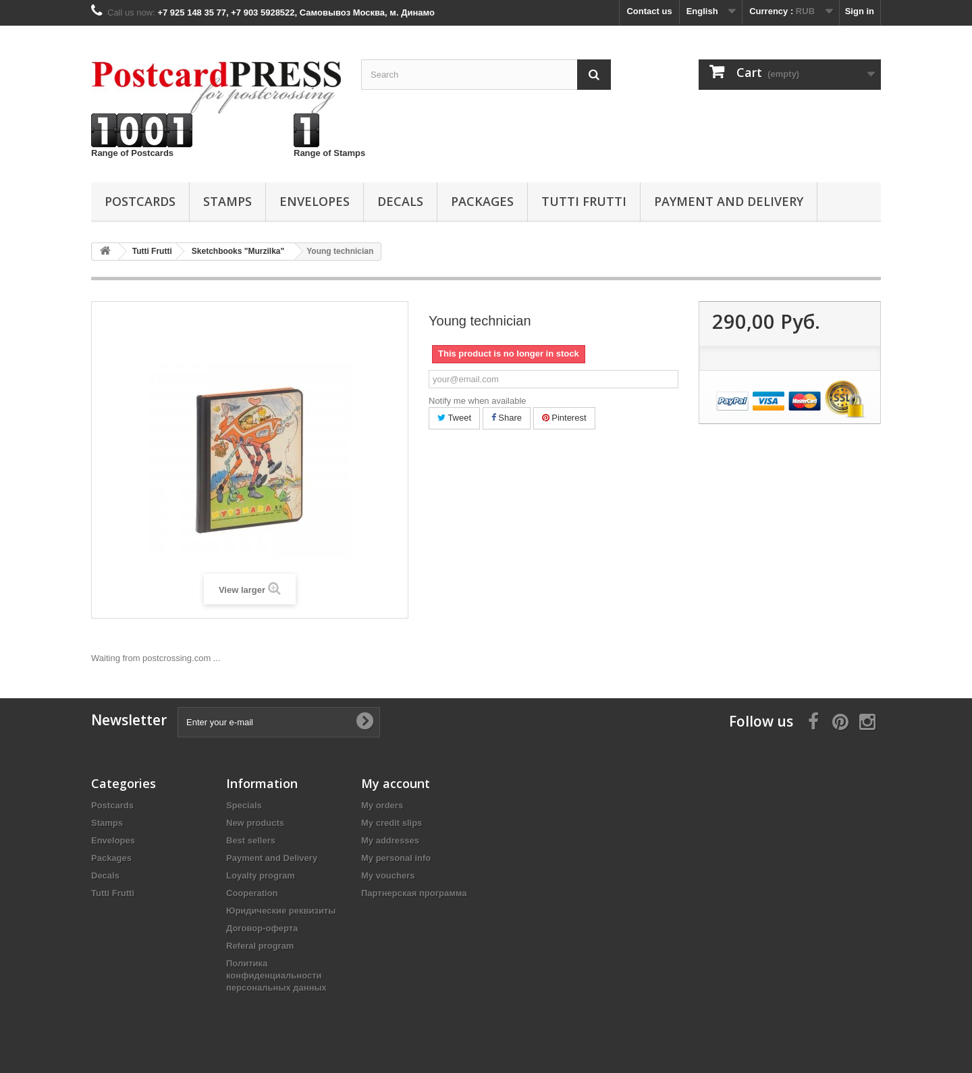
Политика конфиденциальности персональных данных (276, 975)
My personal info (396, 858)
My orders (382, 805)
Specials (244, 805)
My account (395, 783)
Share (506, 418)
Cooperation (252, 893)
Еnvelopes (314, 201)
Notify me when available (477, 401)
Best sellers (250, 840)
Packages (482, 201)
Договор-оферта (262, 928)
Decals (400, 201)
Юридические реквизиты (280, 911)
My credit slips (391, 823)
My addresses (390, 840)
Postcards (140, 201)
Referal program (260, 946)
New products (255, 823)
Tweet (454, 418)
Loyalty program (260, 875)
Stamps (227, 201)
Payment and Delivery (728, 201)
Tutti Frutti (583, 201)
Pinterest (564, 418)
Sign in (859, 11)
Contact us (649, 11)
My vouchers (387, 875)
